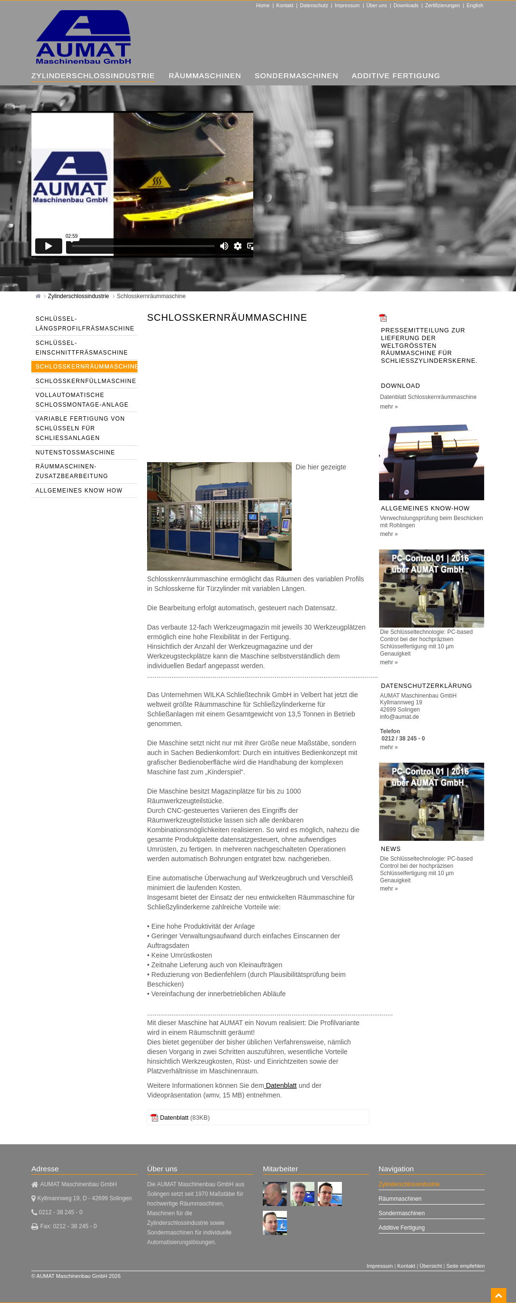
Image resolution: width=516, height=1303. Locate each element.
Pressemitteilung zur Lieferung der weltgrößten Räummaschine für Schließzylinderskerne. (429, 345)
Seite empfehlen (466, 1266)
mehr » (389, 406)
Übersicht (431, 1266)
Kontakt (285, 5)
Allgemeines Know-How (425, 508)
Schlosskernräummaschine (151, 296)
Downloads (406, 5)
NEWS (391, 849)
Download (400, 386)
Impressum (347, 5)
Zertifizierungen (442, 5)
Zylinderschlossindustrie (79, 296)
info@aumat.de (399, 716)
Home (263, 5)
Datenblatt (280, 1085)
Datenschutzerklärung (426, 686)
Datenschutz (314, 5)
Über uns (377, 5)
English (475, 5)
